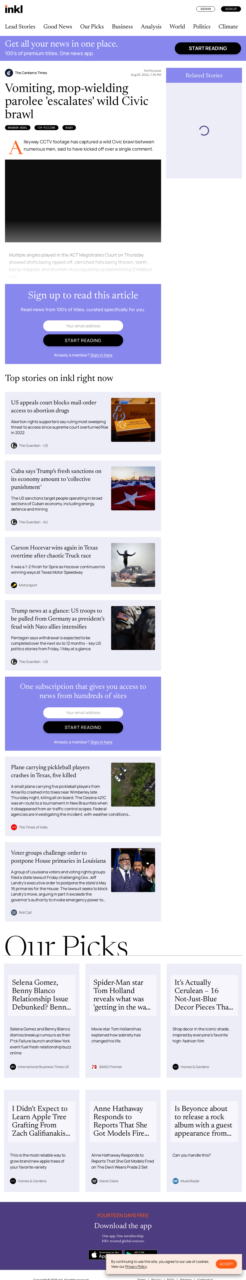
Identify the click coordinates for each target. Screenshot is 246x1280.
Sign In (206, 9)
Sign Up (231, 9)
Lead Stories (20, 27)
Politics (202, 27)
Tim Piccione (46, 127)
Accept (226, 1264)
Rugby (69, 127)
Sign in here (101, 355)
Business (122, 27)
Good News (57, 27)
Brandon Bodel (17, 127)
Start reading (208, 48)
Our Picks (92, 27)
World (177, 27)
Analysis (151, 27)
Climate (228, 27)
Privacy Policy (136, 1266)
